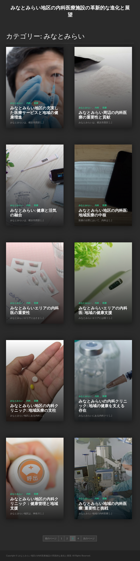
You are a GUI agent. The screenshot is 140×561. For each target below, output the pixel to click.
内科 (28, 103)
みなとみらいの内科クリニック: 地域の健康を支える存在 (103, 406)
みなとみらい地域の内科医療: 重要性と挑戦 (103, 505)
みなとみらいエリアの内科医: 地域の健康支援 (103, 310)
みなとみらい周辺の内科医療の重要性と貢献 (103, 114)
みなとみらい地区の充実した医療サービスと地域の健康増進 (34, 112)
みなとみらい (16, 103)
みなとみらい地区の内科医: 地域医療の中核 (103, 212)
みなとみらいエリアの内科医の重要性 (34, 310)
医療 (36, 103)
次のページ (89, 538)
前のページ (51, 538)
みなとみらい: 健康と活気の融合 (33, 212)
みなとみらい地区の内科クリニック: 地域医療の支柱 (34, 408)
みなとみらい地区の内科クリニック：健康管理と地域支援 (34, 503)
